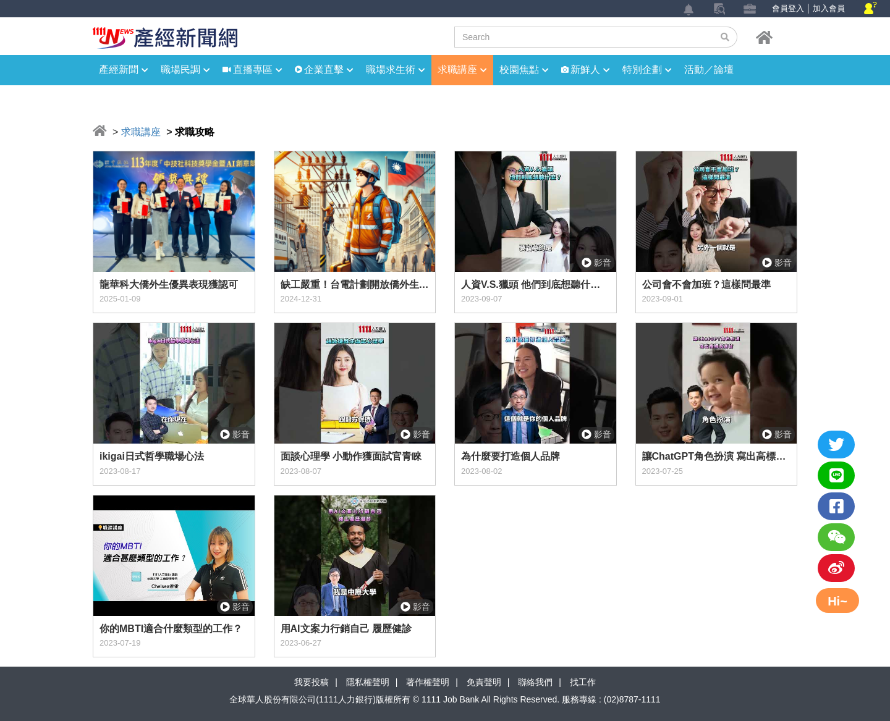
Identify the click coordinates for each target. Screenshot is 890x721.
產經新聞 (123, 69)
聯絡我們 (535, 682)
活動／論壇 (709, 69)
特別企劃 (647, 69)
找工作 (583, 682)
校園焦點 (524, 69)
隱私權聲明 (367, 682)
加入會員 (829, 8)
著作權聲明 (427, 682)
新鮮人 (590, 69)
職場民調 (185, 69)
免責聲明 (484, 682)
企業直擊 (329, 69)
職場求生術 (395, 69)
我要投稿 (311, 682)
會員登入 (788, 8)
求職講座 (462, 69)
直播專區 (257, 69)
